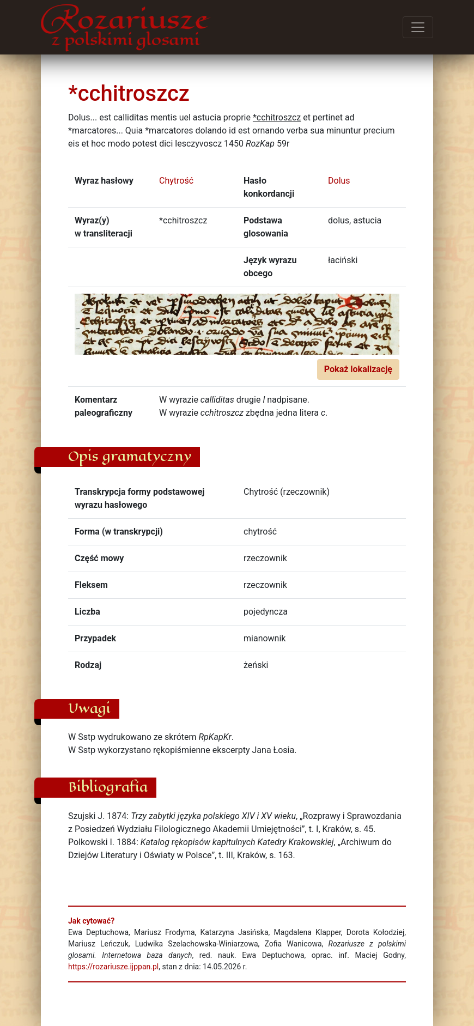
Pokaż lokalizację (358, 369)
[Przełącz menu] (418, 27)
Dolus (339, 180)
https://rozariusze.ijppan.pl (113, 966)
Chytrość (176, 180)
